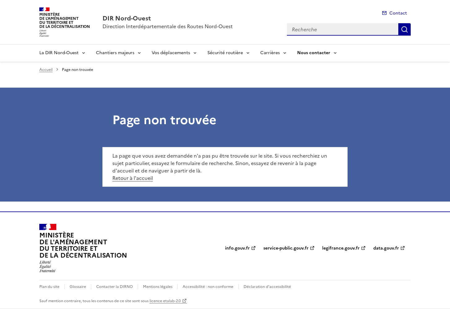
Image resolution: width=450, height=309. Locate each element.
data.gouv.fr (386, 248)
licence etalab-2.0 (165, 301)
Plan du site (49, 286)
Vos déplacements (171, 53)
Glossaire (78, 286)
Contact (398, 13)
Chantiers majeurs (115, 53)
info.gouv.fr (237, 248)
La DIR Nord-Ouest (59, 53)
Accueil (46, 69)
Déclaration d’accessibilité (267, 286)
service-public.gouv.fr (286, 248)
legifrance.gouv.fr (341, 248)
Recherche (404, 29)
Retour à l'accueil (132, 178)
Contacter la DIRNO (114, 286)
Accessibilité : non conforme (208, 286)
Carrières (270, 53)
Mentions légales (157, 286)
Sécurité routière (225, 53)
